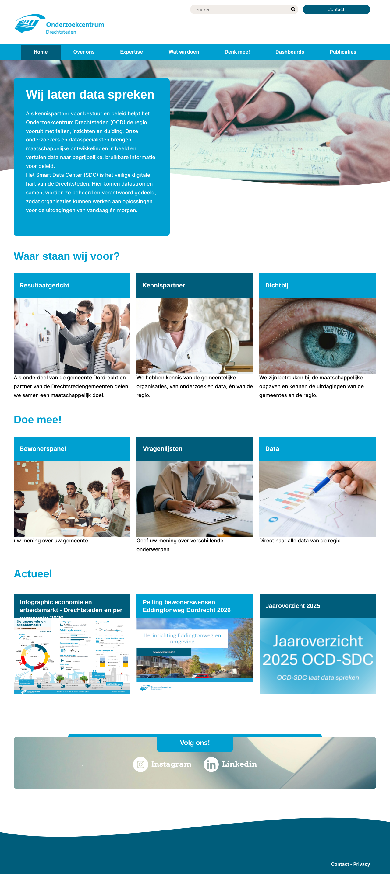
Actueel (33, 574)
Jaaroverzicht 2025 (293, 606)
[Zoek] (239, 9)
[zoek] (293, 9)
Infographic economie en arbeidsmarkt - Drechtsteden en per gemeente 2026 (71, 610)
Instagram (162, 764)
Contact (336, 9)
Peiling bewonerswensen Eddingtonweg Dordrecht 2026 (187, 606)
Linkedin (230, 764)
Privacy (361, 864)
